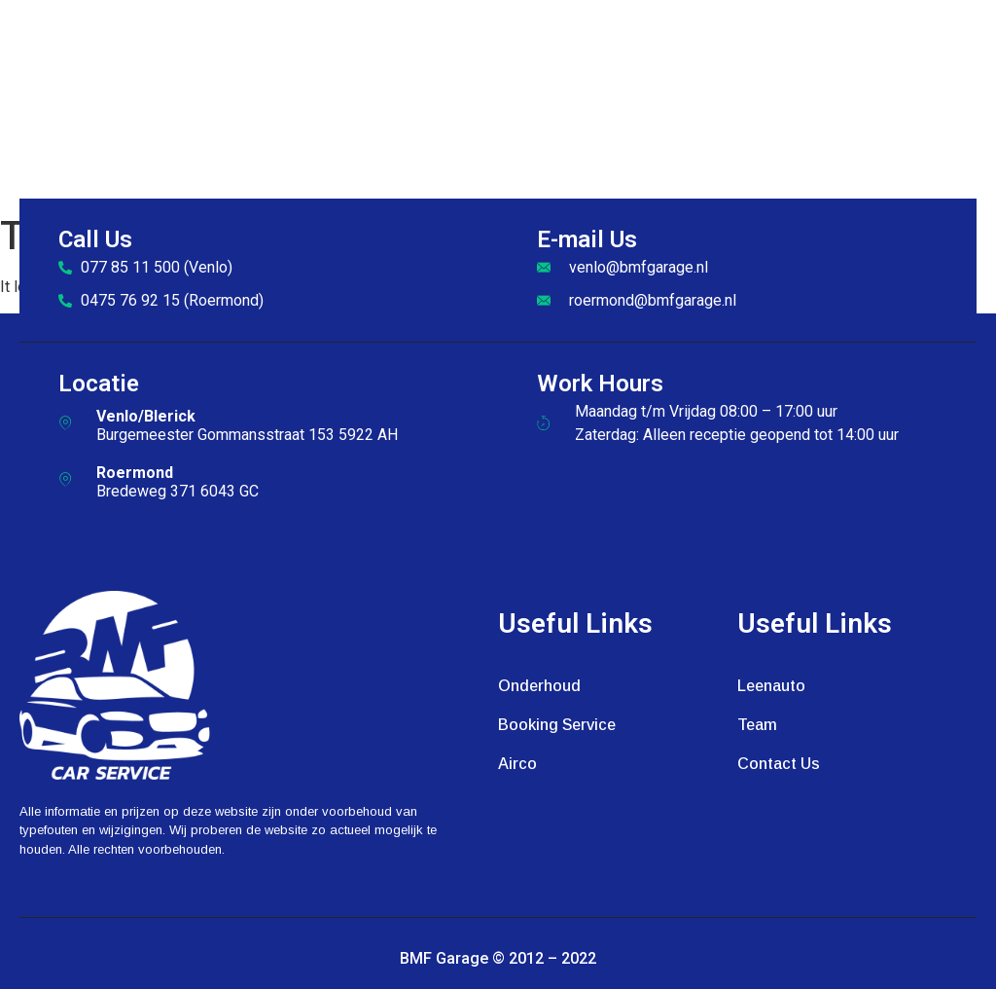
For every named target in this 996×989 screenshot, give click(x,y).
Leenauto (771, 686)
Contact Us (778, 763)
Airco (517, 763)
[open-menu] (968, 103)
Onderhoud (539, 686)
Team (757, 724)
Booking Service (557, 724)
